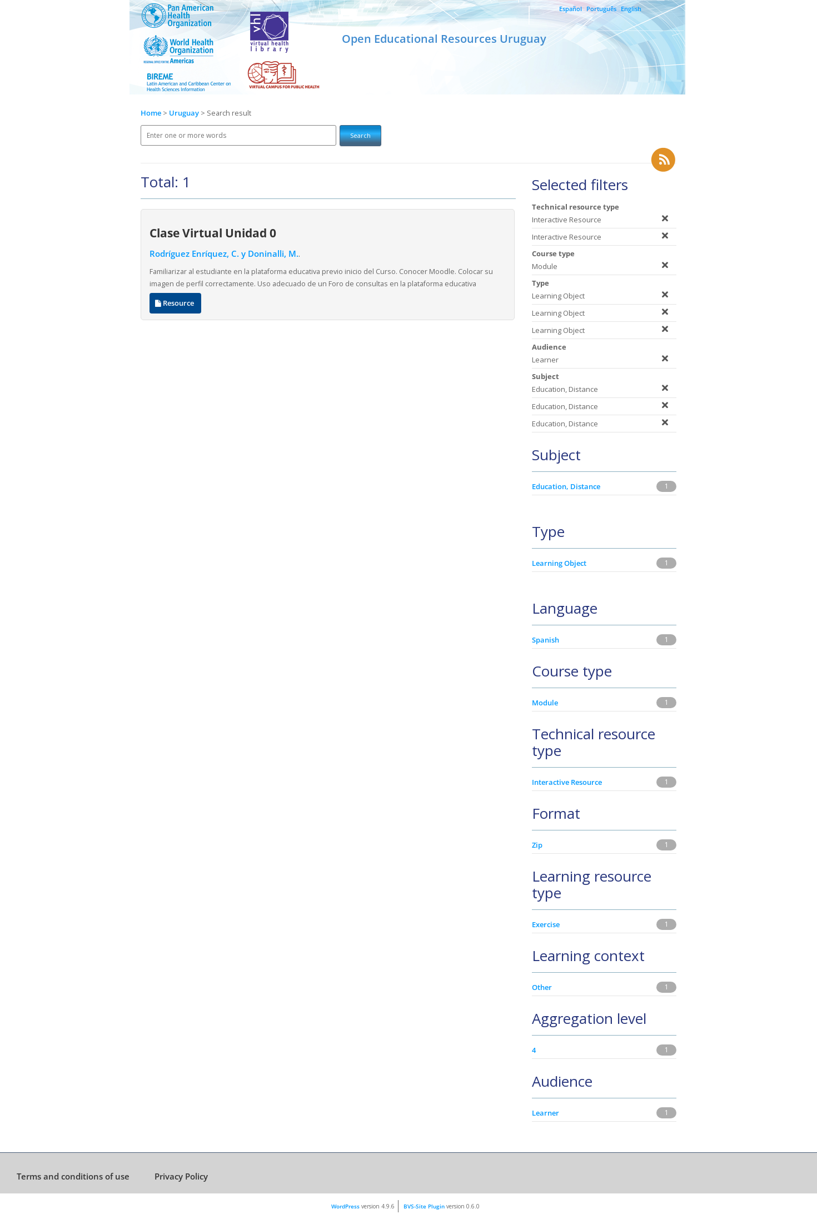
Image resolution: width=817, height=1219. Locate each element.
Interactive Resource (567, 782)
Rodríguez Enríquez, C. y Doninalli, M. (224, 254)
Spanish (545, 640)
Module (545, 703)
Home (151, 113)
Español (570, 8)
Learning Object (559, 563)
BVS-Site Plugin (424, 1206)
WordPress (345, 1206)
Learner (545, 1113)
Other (542, 987)
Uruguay (185, 113)
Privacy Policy (181, 1176)
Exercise (546, 924)
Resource (175, 303)
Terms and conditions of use (73, 1176)
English (631, 8)
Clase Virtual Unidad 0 (213, 233)
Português (601, 8)
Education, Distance (566, 486)
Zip (537, 845)
